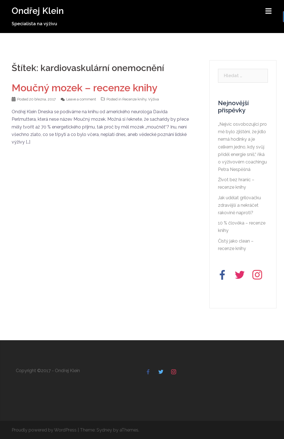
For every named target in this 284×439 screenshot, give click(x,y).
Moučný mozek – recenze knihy (85, 88)
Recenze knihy (134, 99)
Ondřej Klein (38, 11)
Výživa (153, 99)
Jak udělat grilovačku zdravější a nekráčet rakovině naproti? (239, 205)
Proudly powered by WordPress (44, 430)
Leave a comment (81, 99)
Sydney (104, 430)
